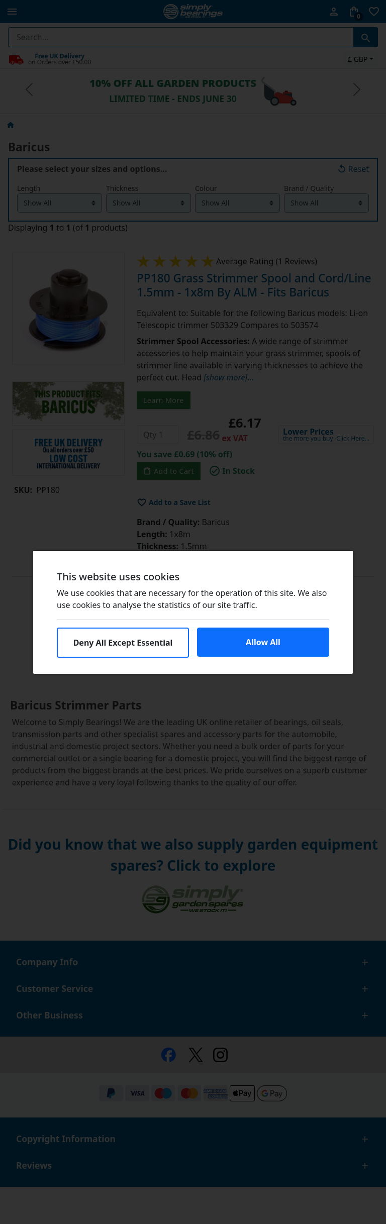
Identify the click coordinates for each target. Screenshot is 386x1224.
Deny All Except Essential (123, 642)
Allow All (263, 642)
